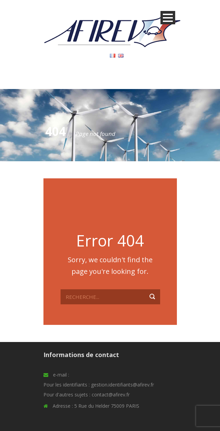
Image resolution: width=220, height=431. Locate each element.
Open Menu (167, 17)
